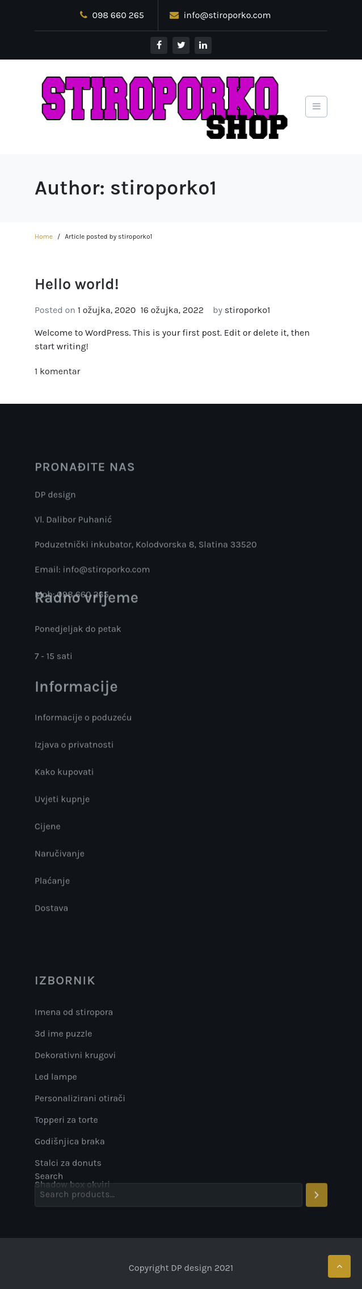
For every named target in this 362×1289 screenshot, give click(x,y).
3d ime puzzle (63, 1094)
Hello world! (77, 284)
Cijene (48, 830)
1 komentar (57, 371)
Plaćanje (52, 884)
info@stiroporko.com (220, 15)
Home (44, 236)
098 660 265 (112, 15)
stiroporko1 (248, 310)
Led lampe (56, 1137)
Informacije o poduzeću (83, 721)
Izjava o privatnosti (74, 748)
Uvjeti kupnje (62, 802)
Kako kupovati (64, 775)
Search (49, 1186)
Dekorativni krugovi (75, 1115)
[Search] (316, 1206)
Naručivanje (60, 857)
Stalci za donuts (68, 1223)
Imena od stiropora (74, 1072)
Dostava (51, 911)
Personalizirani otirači (80, 1158)
